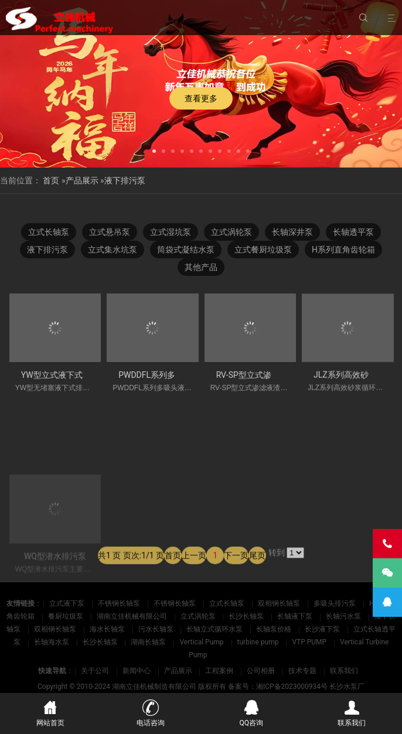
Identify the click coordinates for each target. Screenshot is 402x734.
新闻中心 (136, 671)
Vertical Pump (202, 642)
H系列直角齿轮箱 (343, 249)
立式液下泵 (67, 603)
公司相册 (261, 671)
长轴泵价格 (274, 629)
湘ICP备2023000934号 (292, 686)
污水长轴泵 (156, 629)
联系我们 (344, 671)
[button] (154, 150)
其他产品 (201, 267)
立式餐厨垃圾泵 (263, 249)
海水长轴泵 (108, 629)
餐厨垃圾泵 (66, 616)
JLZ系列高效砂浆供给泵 (357, 379)
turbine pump (259, 642)
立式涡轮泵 (231, 232)
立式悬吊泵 (109, 232)
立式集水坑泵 (112, 249)
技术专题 (302, 671)
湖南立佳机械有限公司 (133, 616)
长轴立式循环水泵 (215, 629)
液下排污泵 (124, 180)
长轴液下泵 (295, 616)
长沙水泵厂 (346, 686)
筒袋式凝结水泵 (185, 249)
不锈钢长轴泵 (120, 603)
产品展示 (82, 180)
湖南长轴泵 (149, 642)
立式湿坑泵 (170, 232)
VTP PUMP (310, 642)
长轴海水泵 (52, 642)
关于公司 (95, 671)
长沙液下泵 (323, 629)
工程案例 (219, 671)
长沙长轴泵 (247, 616)
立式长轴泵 (48, 232)
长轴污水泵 (344, 616)
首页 (51, 180)
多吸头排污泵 (335, 603)
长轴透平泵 (353, 232)
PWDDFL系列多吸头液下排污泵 (175, 376)
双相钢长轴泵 (280, 603)
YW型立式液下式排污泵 (64, 376)
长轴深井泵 (292, 232)
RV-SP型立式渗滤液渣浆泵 (264, 378)
